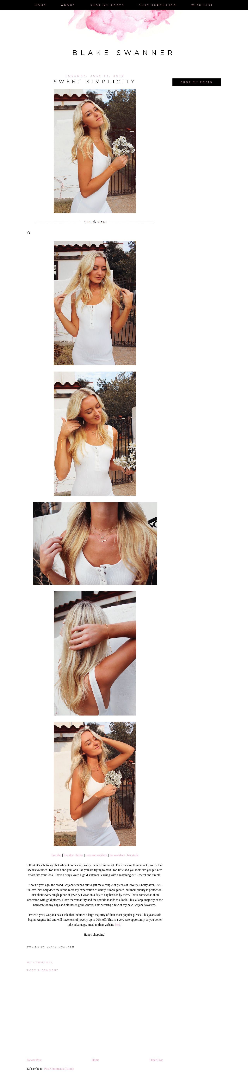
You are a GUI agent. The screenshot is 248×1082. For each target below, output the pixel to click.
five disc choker (73, 855)
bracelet (56, 855)
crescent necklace (96, 855)
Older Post (156, 1060)
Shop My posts (107, 5)
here (118, 924)
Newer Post (34, 1060)
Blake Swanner (124, 53)
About (68, 5)
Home (41, 5)
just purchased (158, 5)
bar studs (132, 855)
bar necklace (117, 855)
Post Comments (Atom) (59, 1068)
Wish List (202, 5)
